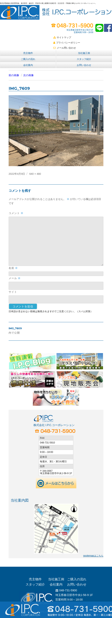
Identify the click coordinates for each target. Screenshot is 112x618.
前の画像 (14, 75)
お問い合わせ (84, 65)
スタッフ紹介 (84, 59)
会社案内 (28, 65)
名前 (13, 268)
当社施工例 (84, 53)
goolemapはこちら (93, 555)
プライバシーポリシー (66, 42)
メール (15, 278)
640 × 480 (35, 173)
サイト (13, 291)
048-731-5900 (66, 590)
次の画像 (28, 75)
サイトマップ (62, 37)
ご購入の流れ (28, 59)
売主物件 (28, 53)
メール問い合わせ (64, 47)
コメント (16, 213)
